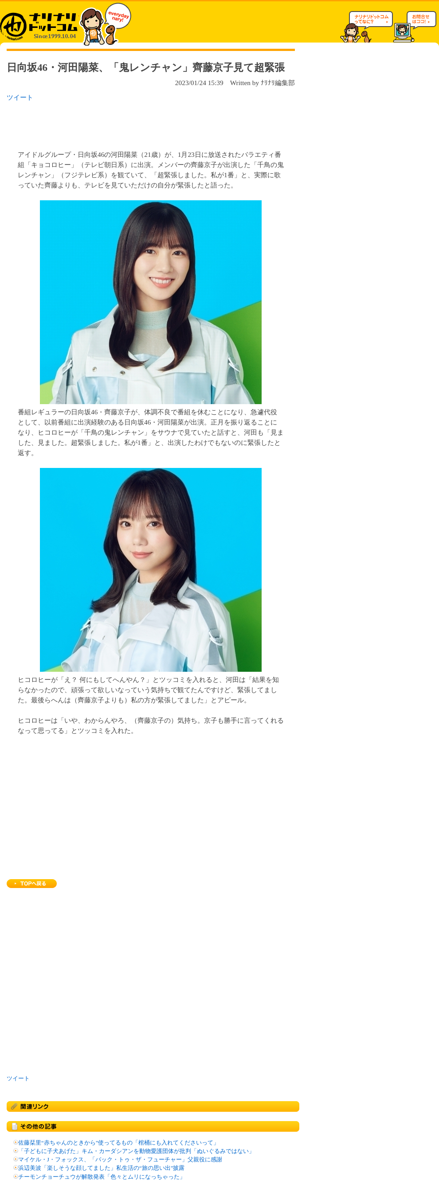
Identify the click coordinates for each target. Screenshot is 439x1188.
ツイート (20, 97)
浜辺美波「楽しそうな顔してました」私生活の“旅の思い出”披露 (101, 1168)
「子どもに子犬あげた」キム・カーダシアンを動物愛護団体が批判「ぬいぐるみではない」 (136, 1151)
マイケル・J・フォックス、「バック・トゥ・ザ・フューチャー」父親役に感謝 (120, 1160)
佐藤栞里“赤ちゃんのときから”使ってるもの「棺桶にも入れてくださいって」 (118, 1143)
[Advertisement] (121, 123)
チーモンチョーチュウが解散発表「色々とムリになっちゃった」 (101, 1177)
